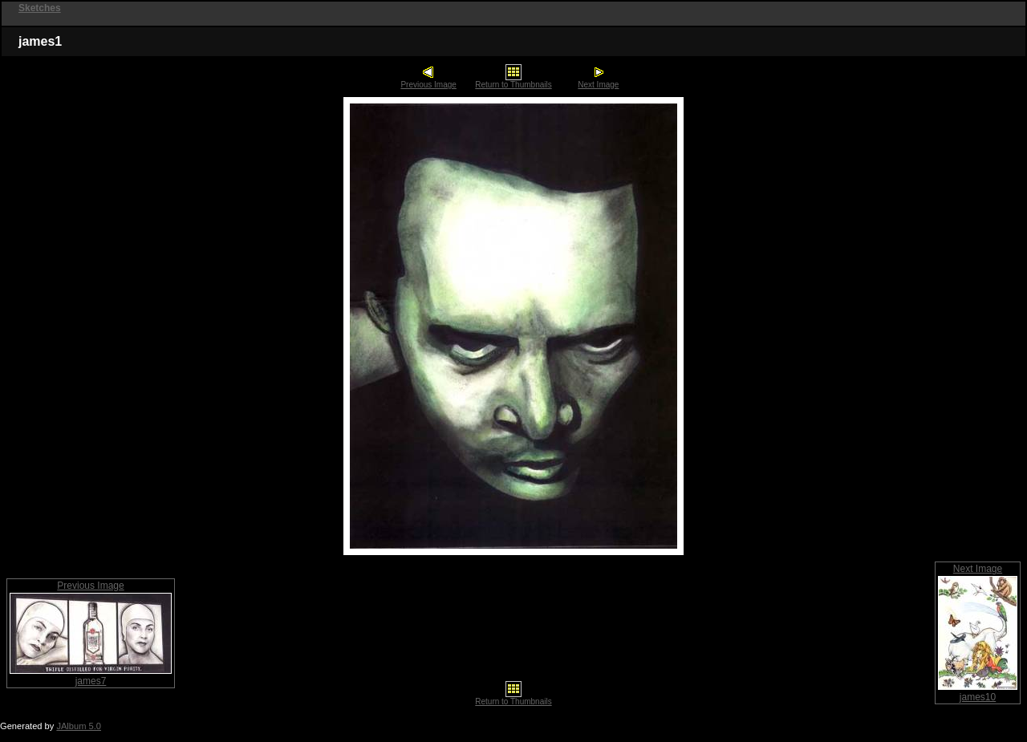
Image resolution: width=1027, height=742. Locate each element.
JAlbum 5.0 (78, 726)
